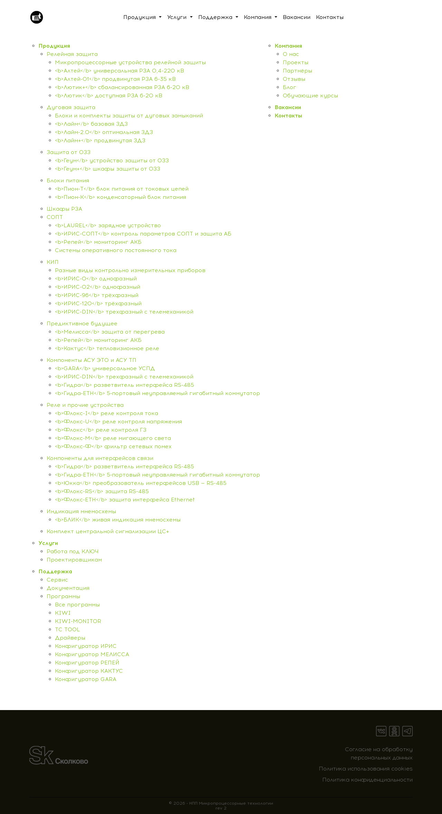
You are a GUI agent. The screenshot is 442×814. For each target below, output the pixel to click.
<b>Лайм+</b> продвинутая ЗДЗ (100, 140)
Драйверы (70, 637)
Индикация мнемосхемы (81, 511)
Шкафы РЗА (64, 208)
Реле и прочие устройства (85, 405)
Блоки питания (68, 180)
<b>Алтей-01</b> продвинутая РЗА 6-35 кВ (115, 79)
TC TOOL (67, 629)
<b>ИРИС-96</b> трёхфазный (96, 295)
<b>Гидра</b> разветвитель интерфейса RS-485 (124, 385)
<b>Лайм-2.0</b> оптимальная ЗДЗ (104, 132)
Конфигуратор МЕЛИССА (92, 654)
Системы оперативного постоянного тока (115, 250)
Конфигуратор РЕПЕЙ (87, 662)
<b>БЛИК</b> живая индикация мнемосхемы (118, 519)
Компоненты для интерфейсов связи (100, 458)
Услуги (48, 543)
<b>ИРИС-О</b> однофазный (96, 278)
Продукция (54, 45)
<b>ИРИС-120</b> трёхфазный (98, 303)
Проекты (295, 62)
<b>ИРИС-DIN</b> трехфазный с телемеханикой (124, 311)
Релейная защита (72, 54)
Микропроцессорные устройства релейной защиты (130, 62)
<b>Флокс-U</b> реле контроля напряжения (118, 421)
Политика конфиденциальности (367, 779)
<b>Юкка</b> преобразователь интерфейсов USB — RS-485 (141, 483)
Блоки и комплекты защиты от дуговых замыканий (129, 115)
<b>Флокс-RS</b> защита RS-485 (102, 491)
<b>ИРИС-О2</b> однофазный (97, 287)
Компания (288, 45)
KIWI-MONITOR (78, 621)
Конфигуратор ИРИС (86, 646)
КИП (53, 262)
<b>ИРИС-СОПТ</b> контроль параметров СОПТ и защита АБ (143, 233)
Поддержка (55, 571)
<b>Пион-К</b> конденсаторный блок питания (120, 197)
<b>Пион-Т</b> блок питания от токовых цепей (122, 188)
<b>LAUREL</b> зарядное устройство (108, 225)
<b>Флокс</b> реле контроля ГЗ (100, 430)
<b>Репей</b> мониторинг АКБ (98, 242)
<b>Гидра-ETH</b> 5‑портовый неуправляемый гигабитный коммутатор (157, 393)
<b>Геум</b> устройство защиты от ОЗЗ (112, 160)
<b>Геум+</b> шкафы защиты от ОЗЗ (107, 168)
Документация (68, 588)
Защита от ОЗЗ (68, 152)
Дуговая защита (71, 107)
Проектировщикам (74, 559)
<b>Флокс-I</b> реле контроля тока (106, 413)
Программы (63, 596)
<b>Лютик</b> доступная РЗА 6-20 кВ (108, 95)
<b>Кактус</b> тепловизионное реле (107, 348)
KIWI (63, 613)
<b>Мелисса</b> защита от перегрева (110, 331)
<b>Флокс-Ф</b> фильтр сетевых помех (113, 446)
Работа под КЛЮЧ (73, 551)
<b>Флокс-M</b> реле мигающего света (113, 438)
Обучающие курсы (310, 95)
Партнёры (297, 70)
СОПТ (55, 217)
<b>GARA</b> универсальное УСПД (105, 368)
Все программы (77, 604)
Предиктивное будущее (82, 323)
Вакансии (288, 107)
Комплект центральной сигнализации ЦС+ (108, 531)
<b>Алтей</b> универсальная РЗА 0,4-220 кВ (119, 70)
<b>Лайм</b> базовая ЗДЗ (91, 124)
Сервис (57, 579)
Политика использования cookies (366, 768)
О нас (291, 54)
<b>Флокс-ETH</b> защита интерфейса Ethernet (125, 499)
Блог (289, 87)
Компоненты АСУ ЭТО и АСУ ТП (91, 360)
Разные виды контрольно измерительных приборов (130, 270)
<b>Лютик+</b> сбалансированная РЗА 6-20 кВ (122, 87)
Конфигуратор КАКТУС (89, 671)
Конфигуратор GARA (85, 679)
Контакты (288, 115)
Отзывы (294, 79)
